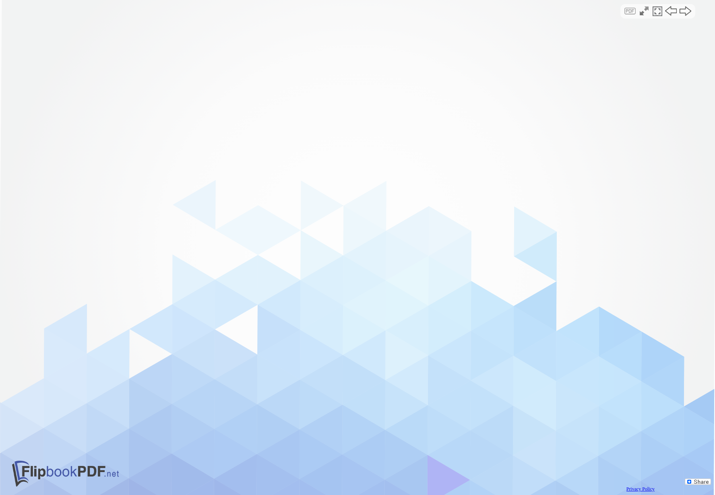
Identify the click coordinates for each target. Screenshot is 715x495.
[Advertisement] (357, 70)
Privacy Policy (640, 489)
